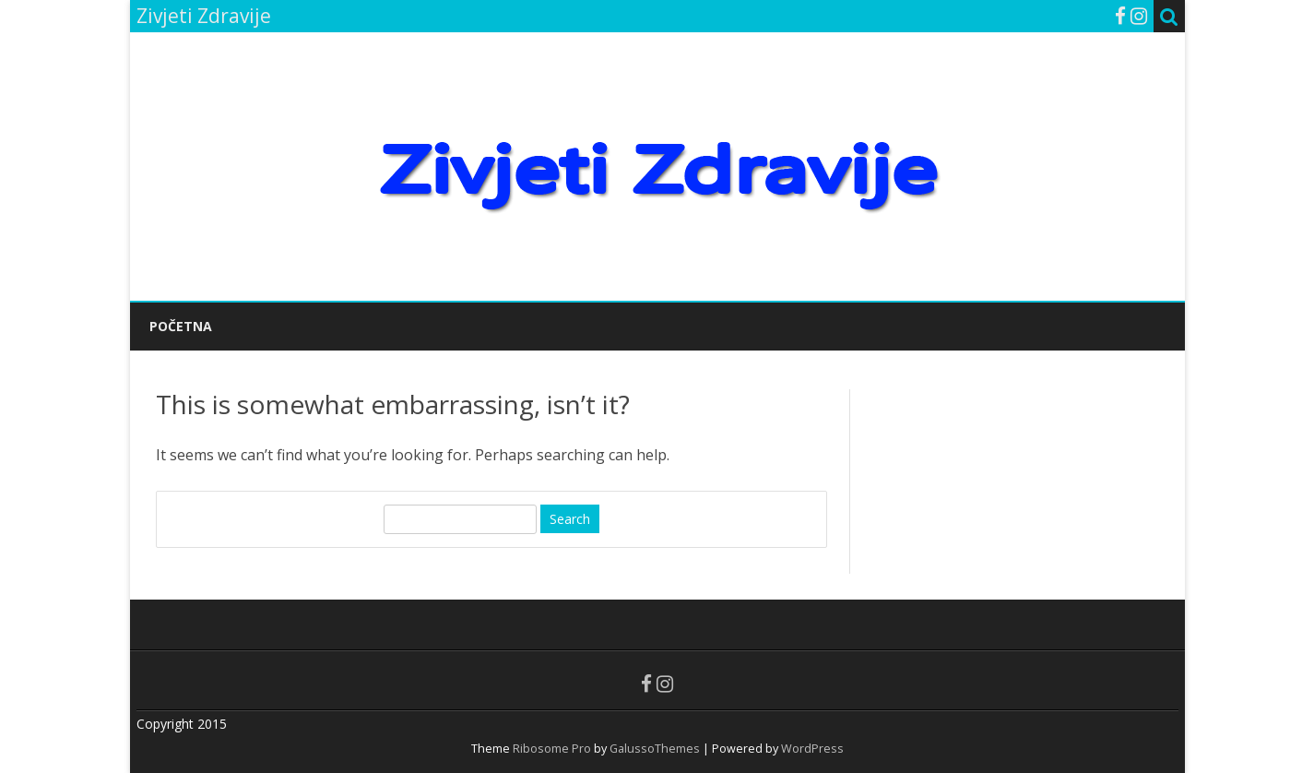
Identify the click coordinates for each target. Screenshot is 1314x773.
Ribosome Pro (552, 748)
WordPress (811, 748)
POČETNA (180, 326)
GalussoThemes (655, 748)
